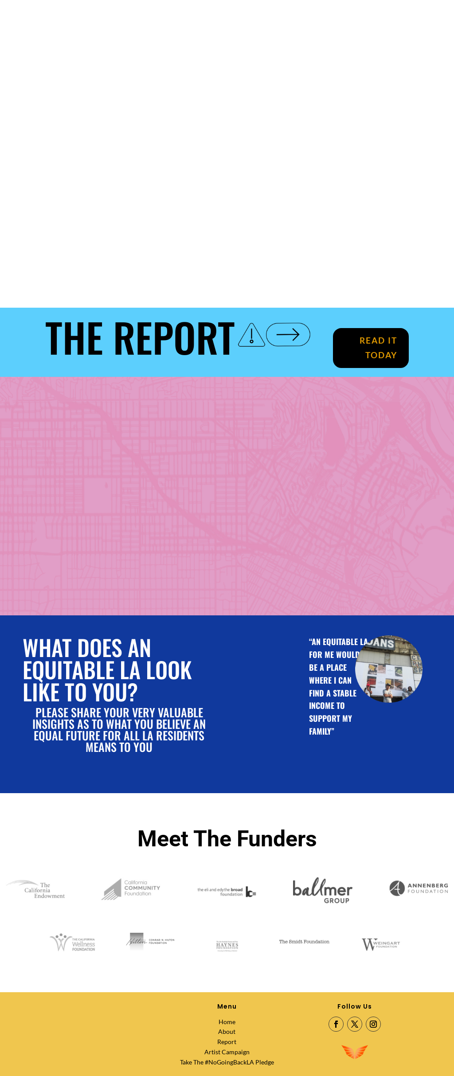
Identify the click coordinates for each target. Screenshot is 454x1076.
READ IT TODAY (378, 347)
